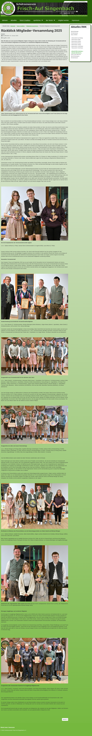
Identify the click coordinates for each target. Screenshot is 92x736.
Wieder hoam (4, 727)
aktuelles (14, 20)
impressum (75, 20)
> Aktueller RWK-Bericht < (76, 52)
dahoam (5, 20)
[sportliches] (42, 20)
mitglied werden (63, 20)
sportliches (37, 20)
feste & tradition (25, 20)
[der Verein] (54, 20)
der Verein (49, 20)
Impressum (12, 727)
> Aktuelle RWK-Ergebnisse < (77, 51)
